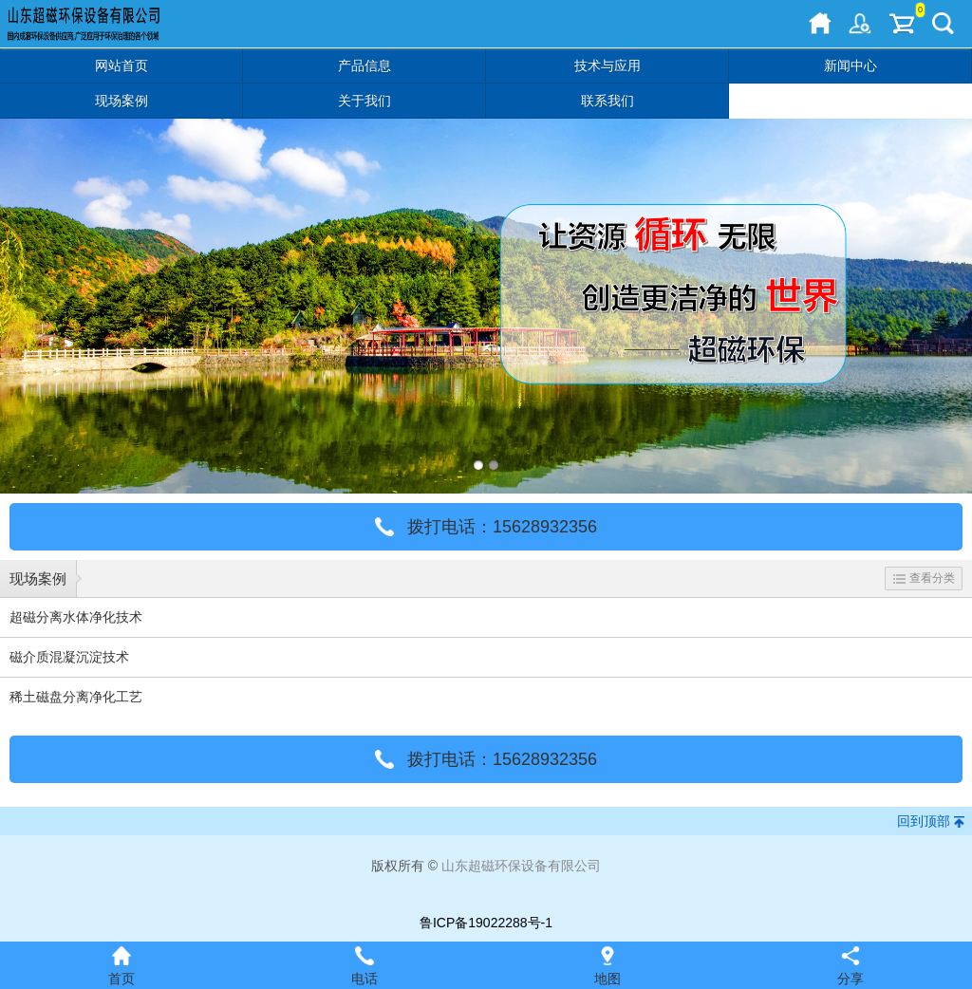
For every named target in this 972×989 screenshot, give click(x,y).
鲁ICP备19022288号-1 (486, 922)
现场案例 (121, 100)
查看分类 (924, 578)
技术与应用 (607, 65)
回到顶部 (923, 821)
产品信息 (364, 65)
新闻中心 (850, 65)
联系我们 (607, 100)
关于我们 (364, 100)
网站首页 (121, 65)
